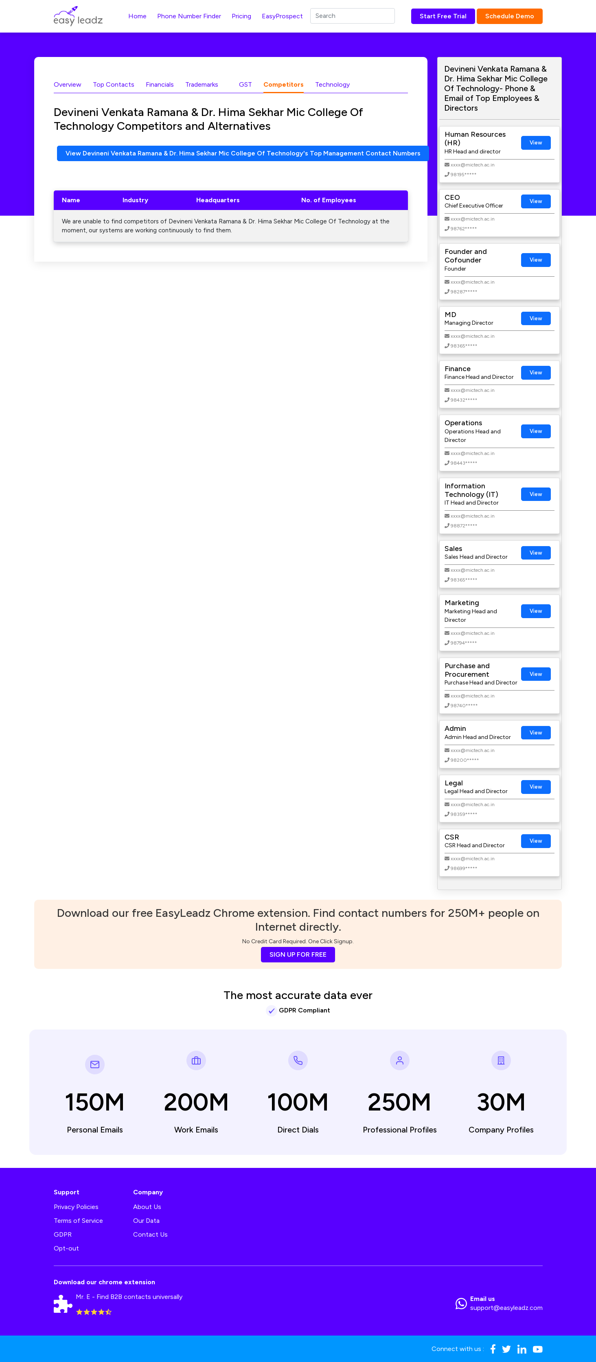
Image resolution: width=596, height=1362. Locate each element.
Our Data (146, 1220)
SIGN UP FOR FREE (298, 954)
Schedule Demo (509, 16)
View (536, 143)
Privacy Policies (76, 1207)
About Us (147, 1207)
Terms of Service (78, 1220)
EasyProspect (282, 16)
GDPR (63, 1234)
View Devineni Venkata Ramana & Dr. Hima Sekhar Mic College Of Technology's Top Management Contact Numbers (244, 153)
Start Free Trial (443, 16)
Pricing (241, 16)
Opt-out (66, 1248)
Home (137, 16)
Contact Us (150, 1234)
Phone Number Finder (189, 16)
